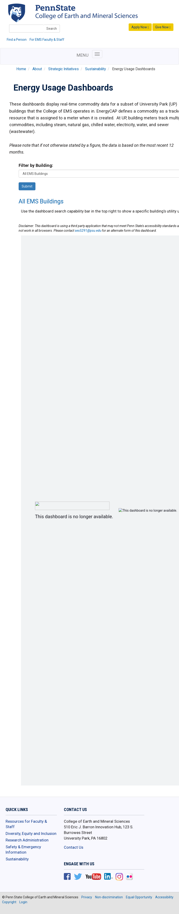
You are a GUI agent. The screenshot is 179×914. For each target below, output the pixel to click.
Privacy (86, 897)
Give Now (163, 27)
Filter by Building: (36, 165)
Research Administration (27, 840)
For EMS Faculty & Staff (47, 39)
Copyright (9, 902)
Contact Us (73, 847)
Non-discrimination (109, 897)
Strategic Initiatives (63, 69)
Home (21, 69)
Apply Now (140, 27)
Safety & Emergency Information (23, 849)
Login (23, 902)
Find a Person (17, 39)
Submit (27, 186)
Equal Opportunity (139, 897)
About (37, 69)
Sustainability (95, 69)
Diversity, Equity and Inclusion (31, 833)
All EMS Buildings (41, 201)
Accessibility (164, 897)
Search (51, 28)
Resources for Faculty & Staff (26, 824)
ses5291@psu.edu (88, 230)
